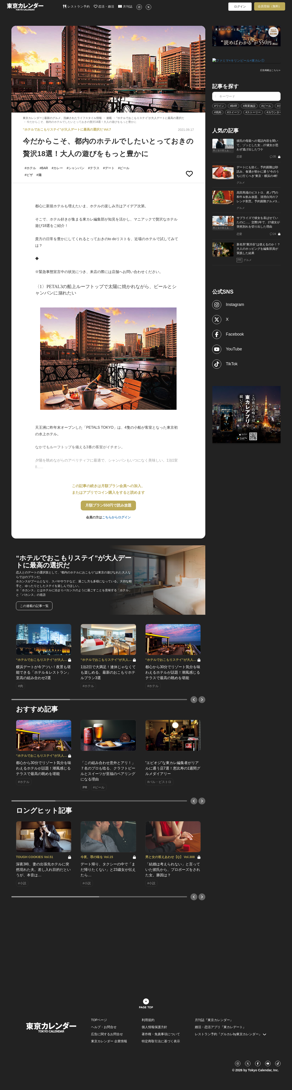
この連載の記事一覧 (34, 606)
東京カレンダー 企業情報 (109, 1041)
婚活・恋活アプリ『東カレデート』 (220, 1027)
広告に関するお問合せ (107, 1034)
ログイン (240, 6)
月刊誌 (125, 6)
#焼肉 (217, 111)
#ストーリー (253, 111)
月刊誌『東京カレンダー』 (214, 1020)
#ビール (266, 105)
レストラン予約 (76, 6)
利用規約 (148, 1020)
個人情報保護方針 (154, 1027)
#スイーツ (233, 111)
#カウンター (274, 111)
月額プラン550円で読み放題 (108, 505)
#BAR (233, 105)
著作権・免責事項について (161, 1034)
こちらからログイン (116, 517)
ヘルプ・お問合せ (104, 1027)
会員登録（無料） (270, 6)
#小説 (280, 105)
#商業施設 (249, 105)
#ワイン (219, 105)
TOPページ (99, 1020)
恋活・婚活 (104, 6)
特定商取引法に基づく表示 (161, 1041)
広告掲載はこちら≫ (270, 70)
